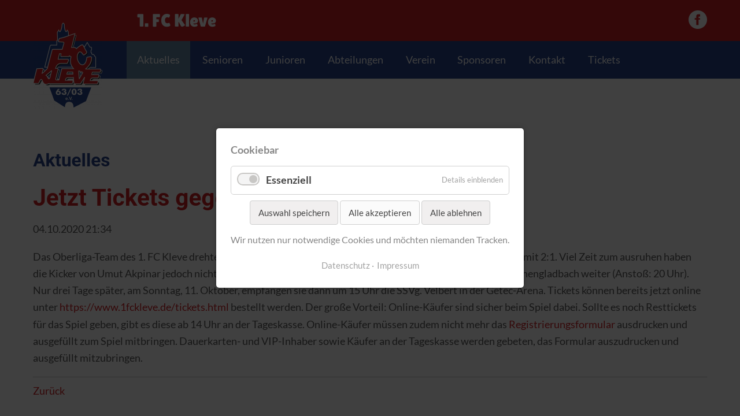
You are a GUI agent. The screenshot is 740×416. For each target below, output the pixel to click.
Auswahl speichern (294, 212)
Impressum (398, 265)
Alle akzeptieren (380, 212)
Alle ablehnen (456, 212)
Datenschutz (345, 265)
